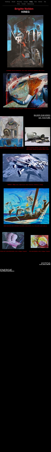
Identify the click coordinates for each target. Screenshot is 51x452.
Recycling (19, 1)
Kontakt (24, 4)
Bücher (40, 1)
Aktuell (13, 1)
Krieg (31, 1)
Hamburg (7, 1)
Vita (45, 1)
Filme (18, 4)
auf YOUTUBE (44, 118)
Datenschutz (30, 4)
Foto (35, 1)
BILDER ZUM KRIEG (42, 115)
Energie (26, 1)
